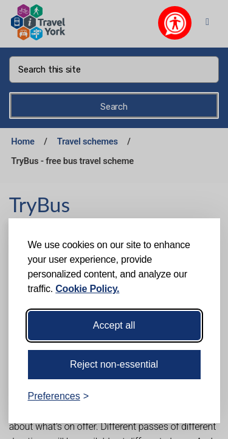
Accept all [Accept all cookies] (114, 325)
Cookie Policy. (87, 289)
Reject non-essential (114, 364)
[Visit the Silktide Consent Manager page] (193, 396)
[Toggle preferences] (58, 396)
